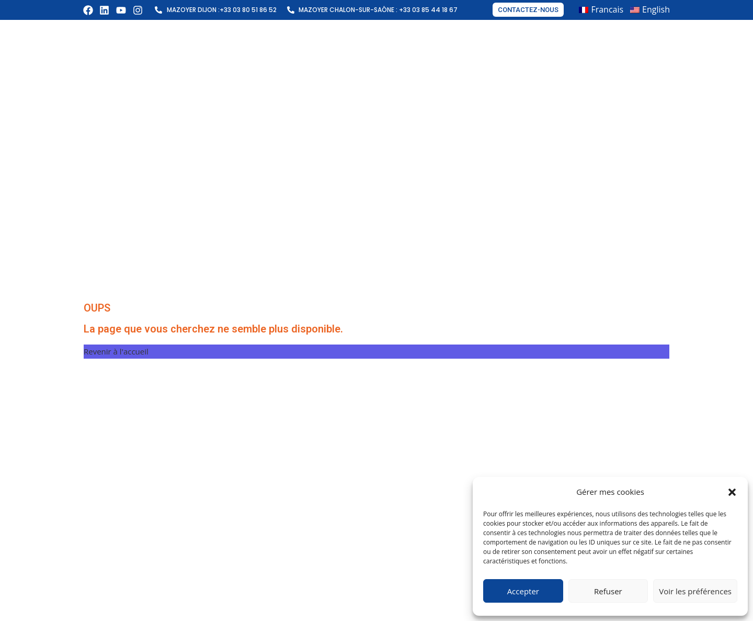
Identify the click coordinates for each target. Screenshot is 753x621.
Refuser (608, 591)
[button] (732, 492)
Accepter (523, 591)
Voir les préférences (695, 591)
